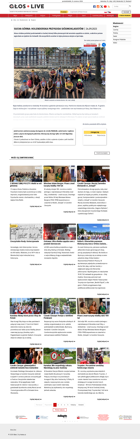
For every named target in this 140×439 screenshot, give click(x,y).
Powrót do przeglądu (102, 153)
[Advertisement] (26, 365)
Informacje (88, 135)
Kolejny (73, 405)
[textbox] (121, 6)
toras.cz (23, 435)
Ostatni (81, 405)
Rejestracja (101, 135)
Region (33, 20)
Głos (14, 20)
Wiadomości (24, 20)
